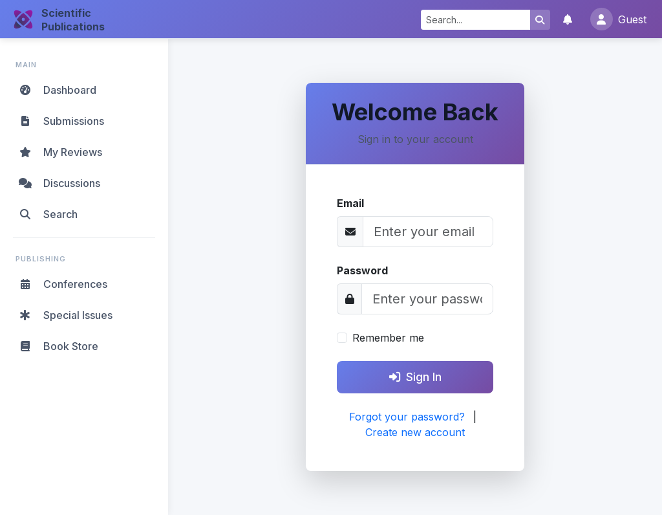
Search (47, 214)
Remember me (388, 337)
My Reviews (59, 152)
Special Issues (64, 315)
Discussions (58, 183)
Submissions (60, 121)
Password (362, 270)
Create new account (415, 432)
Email (350, 203)
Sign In (415, 377)
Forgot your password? (407, 416)
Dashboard (56, 89)
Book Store (57, 346)
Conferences (62, 284)
